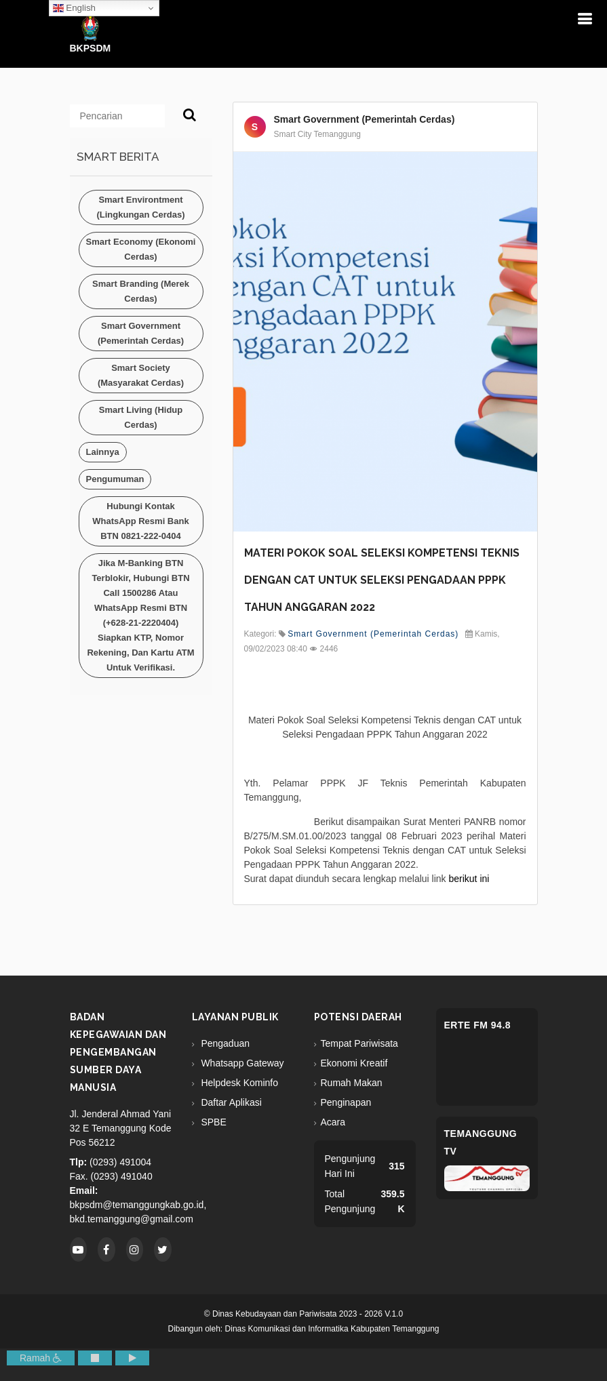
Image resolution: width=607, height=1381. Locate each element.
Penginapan (346, 1102)
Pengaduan (224, 1043)
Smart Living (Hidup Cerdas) (141, 417)
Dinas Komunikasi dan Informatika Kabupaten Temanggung (332, 1329)
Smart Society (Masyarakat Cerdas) (141, 375)
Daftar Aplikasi (230, 1102)
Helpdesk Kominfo (239, 1082)
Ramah (41, 1358)
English (74, 8)
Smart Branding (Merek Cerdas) (140, 291)
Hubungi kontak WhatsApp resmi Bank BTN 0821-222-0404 (140, 521)
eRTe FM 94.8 (477, 1025)
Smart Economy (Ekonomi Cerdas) (141, 249)
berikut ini (468, 878)
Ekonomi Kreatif (354, 1063)
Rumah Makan (352, 1082)
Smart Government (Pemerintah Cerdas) (141, 333)
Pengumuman (115, 479)
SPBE (213, 1122)
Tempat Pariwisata (359, 1043)
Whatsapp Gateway (241, 1063)
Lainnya (102, 452)
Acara (333, 1122)
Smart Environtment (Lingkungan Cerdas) (140, 207)
